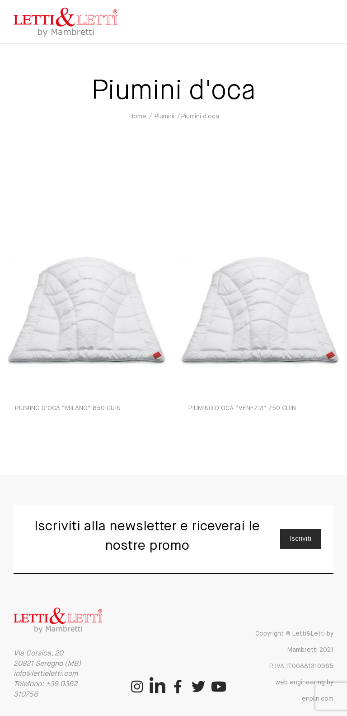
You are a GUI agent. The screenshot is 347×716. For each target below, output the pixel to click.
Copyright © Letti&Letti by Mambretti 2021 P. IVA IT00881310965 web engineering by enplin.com (294, 666)
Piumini (164, 116)
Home (137, 116)
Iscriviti (300, 539)
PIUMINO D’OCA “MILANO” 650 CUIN (68, 408)
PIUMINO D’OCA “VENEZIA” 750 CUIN (242, 408)
